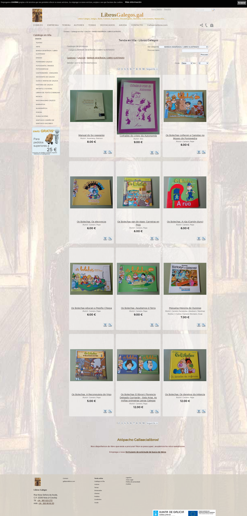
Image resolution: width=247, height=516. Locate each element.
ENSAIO (39, 58)
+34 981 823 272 (44, 500)
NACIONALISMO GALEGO (45, 100)
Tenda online (98, 478)
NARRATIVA (40, 104)
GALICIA (38, 39)
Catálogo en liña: (42, 35)
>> (152, 69)
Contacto (137, 25)
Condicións (97, 499)
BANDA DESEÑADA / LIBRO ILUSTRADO (46, 52)
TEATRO (39, 43)
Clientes (97, 493)
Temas (92, 25)
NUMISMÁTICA (41, 108)
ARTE (38, 47)
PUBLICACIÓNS (42, 116)
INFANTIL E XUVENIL (44, 89)
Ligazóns (129, 477)
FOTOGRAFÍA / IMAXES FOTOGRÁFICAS (45, 67)
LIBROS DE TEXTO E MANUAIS (48, 93)
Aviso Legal (129, 480)
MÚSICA (39, 97)
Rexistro (167, 9)
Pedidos (97, 496)
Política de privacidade (133, 482)
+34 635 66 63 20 (46, 503)
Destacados (98, 490)
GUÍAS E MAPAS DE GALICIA (47, 81)
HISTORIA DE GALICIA (44, 85)
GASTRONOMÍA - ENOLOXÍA (47, 73)
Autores (79, 25)
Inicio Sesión (156, 9)
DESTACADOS (107, 25)
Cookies (128, 484)
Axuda (123, 25)
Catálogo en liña (77, 31)
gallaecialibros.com (69, 481)
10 (143, 69)
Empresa (52, 25)
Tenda (65, 25)
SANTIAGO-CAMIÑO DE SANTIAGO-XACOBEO (45, 121)
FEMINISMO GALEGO (44, 62)
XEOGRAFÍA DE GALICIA (45, 77)
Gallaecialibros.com (157, 25)
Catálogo (71, 58)
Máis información (133, 2)
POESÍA (39, 112)
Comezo (38, 25)
